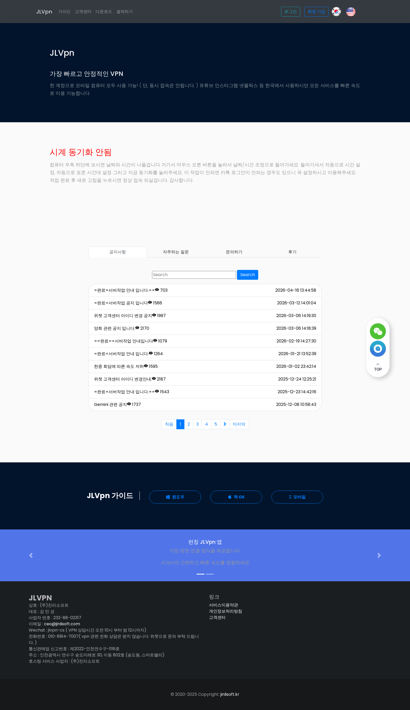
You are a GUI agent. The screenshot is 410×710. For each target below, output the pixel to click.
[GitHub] (336, 11)
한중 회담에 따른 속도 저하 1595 (126, 366)
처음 (169, 424)
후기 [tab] (292, 252)
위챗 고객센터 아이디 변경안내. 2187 (130, 379)
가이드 (74, 12)
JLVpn (54, 11)
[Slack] (351, 11)
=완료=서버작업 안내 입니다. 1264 (128, 354)
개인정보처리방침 (225, 611)
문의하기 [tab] (234, 252)
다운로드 (113, 12)
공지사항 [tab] (117, 252)
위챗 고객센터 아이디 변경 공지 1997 (130, 316)
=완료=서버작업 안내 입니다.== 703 (131, 290)
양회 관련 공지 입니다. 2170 (121, 328)
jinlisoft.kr (229, 694)
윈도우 (175, 497)
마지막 (239, 424)
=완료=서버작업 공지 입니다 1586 (128, 303)
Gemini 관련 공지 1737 (117, 404)
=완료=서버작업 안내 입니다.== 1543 (131, 392)
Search (247, 275)
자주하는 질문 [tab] (176, 252)
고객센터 (93, 12)
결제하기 (134, 12)
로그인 (290, 12)
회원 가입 (316, 12)
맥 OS (236, 497)
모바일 (297, 497)
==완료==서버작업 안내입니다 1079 (130, 341)
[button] (30, 555)
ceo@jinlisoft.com (62, 624)
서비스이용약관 (223, 605)
